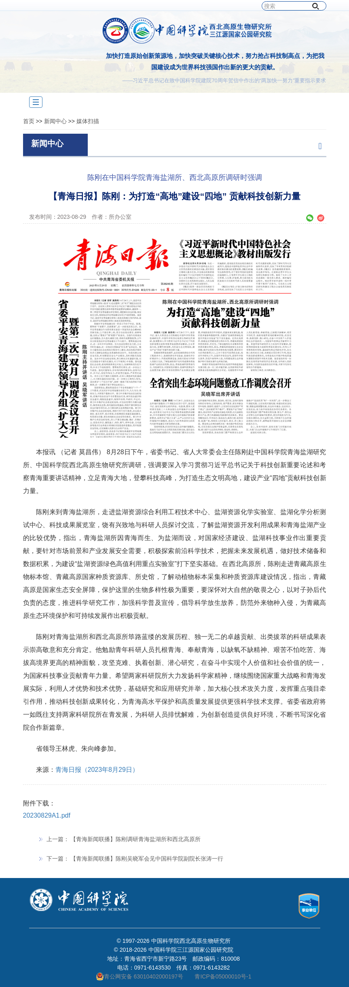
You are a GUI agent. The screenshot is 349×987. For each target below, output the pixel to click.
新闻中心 (55, 121)
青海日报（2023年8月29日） (97, 769)
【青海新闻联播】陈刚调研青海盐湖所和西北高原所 (135, 839)
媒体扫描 (87, 121)
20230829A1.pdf (46, 815)
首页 (28, 121)
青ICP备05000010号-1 (223, 976)
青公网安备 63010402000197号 (140, 976)
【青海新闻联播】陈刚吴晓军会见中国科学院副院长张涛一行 (146, 858)
